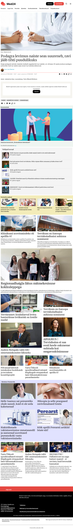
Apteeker (23, 8)
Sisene (50, 3)
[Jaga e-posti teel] (66, 74)
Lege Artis (10, 8)
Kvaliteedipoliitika (35, 519)
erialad (3, 100)
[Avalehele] (23, 4)
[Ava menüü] (70, 4)
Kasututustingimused (15, 519)
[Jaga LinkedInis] (64, 74)
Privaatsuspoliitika (25, 519)
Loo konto (59, 3)
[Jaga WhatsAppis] (71, 74)
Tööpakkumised (54, 8)
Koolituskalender (32, 8)
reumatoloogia (24, 100)
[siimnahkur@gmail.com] (29, 508)
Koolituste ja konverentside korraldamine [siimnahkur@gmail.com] (32, 511)
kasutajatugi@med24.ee (8, 508)
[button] (69, 205)
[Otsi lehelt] (66, 3)
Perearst (3, 8)
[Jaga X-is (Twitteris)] (62, 74)
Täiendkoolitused (44, 8)
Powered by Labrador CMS (36, 528)
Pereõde (17, 8)
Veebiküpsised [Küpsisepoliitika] (6, 521)
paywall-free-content (12, 100)
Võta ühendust (5, 519)
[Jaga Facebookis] (60, 74)
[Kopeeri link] (69, 74)
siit (15, 145)
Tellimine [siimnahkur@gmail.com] (22, 505)
